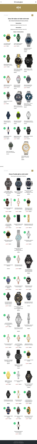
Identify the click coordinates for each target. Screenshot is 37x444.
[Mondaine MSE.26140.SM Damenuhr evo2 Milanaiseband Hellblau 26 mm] (18, 238)
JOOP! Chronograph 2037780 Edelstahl (28, 360)
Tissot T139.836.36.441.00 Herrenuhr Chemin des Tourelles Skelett (28, 385)
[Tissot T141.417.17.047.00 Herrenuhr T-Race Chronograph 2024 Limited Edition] (28, 183)
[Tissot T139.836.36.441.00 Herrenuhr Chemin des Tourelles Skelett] (28, 376)
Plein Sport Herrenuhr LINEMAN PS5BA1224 (7, 121)
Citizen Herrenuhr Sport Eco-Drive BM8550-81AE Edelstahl (28, 121)
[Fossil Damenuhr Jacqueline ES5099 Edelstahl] (28, 234)
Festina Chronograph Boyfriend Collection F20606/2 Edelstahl (17, 86)
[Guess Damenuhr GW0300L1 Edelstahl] (18, 375)
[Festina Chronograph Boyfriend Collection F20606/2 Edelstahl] (18, 79)
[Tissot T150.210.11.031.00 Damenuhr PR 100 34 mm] (18, 320)
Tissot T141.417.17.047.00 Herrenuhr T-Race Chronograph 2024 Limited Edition (28, 192)
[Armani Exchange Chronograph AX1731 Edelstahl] (8, 280)
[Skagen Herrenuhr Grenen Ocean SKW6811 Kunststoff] (8, 58)
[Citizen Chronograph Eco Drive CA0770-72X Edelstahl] (11, 145)
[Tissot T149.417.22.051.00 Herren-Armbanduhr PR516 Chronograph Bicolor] (18, 61)
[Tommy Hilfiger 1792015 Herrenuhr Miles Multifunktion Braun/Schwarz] (8, 184)
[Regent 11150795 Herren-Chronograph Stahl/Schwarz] (18, 98)
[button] (35, 2)
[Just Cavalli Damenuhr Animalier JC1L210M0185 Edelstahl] (18, 338)
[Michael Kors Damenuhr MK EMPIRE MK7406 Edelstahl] (28, 218)
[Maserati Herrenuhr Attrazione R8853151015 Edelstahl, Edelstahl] (28, 394)
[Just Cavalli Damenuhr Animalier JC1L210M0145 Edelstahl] (8, 317)
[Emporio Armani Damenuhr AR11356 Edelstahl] (18, 425)
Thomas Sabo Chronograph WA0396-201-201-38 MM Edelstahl (8, 361)
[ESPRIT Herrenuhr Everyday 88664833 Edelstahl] (8, 234)
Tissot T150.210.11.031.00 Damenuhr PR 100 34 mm (18, 328)
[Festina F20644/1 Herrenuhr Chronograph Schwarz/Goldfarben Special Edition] (18, 299)
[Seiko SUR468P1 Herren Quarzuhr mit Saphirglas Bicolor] (26, 148)
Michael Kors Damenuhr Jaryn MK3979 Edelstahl (18, 265)
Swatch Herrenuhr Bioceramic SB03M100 (8, 265)
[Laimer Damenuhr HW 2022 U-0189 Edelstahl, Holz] (28, 410)
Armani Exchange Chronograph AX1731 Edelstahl (8, 287)
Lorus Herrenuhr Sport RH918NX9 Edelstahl (7, 44)
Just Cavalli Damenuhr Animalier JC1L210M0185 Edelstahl (18, 345)
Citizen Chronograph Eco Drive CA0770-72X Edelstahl (10, 152)
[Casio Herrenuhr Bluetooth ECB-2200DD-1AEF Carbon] (28, 296)
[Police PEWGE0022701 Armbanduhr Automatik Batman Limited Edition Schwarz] (28, 261)
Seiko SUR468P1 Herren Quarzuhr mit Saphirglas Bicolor (25, 157)
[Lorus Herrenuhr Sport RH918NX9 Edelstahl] (8, 37)
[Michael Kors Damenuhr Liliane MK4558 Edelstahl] (18, 202)
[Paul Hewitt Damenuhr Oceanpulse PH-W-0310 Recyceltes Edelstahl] (8, 296)
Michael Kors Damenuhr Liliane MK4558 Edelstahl (18, 208)
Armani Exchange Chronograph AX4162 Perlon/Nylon (8, 225)
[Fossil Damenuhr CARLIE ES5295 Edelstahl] (8, 130)
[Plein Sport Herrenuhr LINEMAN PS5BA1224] (8, 115)
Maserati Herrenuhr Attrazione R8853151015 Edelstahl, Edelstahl (29, 401)
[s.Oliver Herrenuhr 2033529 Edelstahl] (8, 95)
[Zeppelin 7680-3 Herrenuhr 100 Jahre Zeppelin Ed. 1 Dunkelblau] (18, 184)
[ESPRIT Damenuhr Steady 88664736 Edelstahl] (8, 79)
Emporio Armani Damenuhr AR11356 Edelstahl (18, 432)
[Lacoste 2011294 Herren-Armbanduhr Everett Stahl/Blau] (28, 40)
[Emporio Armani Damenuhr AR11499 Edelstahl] (8, 338)
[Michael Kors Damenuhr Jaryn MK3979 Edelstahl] (18, 259)
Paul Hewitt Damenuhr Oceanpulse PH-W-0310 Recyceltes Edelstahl (8, 303)
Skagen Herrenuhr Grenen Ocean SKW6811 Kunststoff (8, 65)
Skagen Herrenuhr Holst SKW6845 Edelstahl (17, 137)
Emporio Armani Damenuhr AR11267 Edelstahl (18, 286)
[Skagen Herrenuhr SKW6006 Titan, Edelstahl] (28, 130)
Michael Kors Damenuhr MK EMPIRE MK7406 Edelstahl (28, 225)
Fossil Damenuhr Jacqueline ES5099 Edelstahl (28, 241)
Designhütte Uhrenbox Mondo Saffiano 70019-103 (18, 225)
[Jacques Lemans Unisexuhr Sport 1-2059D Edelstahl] (18, 37)
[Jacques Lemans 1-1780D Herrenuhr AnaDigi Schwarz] (28, 61)
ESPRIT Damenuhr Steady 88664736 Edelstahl (8, 85)
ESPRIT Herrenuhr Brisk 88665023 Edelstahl (28, 286)
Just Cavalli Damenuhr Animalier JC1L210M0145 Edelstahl (8, 324)
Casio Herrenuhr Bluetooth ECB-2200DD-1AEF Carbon (29, 302)
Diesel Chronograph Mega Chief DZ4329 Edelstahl (28, 85)
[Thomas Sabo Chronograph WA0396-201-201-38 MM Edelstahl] (8, 354)
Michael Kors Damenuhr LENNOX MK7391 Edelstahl (28, 344)
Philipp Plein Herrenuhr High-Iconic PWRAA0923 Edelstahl (8, 400)
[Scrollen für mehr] (18, 9)
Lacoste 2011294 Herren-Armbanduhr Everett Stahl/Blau (28, 49)
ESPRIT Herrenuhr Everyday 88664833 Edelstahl (8, 241)
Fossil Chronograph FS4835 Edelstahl (8, 417)
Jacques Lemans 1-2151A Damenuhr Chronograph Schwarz (18, 365)
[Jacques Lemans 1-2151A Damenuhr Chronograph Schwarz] (18, 357)
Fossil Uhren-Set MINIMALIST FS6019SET (8, 208)
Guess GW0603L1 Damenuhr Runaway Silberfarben (28, 325)
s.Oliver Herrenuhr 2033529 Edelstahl (8, 102)
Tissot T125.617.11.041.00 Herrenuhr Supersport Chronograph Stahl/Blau (28, 104)
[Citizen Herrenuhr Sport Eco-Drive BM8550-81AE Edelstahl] (28, 115)
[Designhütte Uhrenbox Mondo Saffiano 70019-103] (18, 218)
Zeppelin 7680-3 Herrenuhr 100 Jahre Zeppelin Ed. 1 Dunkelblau (18, 192)
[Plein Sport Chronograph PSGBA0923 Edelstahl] (18, 115)
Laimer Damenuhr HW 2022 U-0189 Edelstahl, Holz (28, 417)
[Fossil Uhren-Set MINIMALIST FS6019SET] (8, 202)
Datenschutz (20, 441)
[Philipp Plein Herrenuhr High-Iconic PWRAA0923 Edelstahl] (8, 394)
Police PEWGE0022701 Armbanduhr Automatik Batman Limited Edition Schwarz (28, 271)
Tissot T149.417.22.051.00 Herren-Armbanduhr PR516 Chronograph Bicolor (18, 70)
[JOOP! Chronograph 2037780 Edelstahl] (28, 354)
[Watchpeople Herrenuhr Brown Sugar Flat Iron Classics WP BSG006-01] (28, 202)
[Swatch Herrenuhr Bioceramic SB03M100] (8, 259)
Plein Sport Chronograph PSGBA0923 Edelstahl (17, 121)
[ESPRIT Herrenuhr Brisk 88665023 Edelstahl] (28, 280)
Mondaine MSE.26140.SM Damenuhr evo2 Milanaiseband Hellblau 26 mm (18, 250)
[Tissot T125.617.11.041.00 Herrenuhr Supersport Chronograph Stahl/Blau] (28, 97)
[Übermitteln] (32, 15)
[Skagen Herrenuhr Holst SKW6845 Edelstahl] (18, 130)
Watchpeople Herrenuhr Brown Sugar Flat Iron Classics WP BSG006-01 (28, 209)
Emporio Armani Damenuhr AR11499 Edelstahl (8, 344)
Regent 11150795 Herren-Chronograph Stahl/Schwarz (18, 106)
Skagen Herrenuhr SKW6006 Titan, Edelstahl (28, 137)
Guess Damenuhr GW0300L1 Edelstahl (18, 381)
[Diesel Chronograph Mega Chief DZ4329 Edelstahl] (28, 79)
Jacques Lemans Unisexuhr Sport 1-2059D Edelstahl (18, 44)
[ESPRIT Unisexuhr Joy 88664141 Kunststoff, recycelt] (8, 375)
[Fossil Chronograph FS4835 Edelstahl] (8, 410)
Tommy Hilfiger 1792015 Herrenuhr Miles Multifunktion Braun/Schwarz (8, 192)
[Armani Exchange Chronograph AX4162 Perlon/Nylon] (8, 218)
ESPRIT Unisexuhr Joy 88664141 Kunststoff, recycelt (8, 381)
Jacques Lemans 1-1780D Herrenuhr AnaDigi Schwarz (28, 69)
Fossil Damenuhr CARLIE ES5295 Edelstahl (7, 137)
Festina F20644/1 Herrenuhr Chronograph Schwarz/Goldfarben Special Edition (18, 308)
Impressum (16, 441)
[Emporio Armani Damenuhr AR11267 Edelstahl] (18, 280)
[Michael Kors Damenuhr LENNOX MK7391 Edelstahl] (28, 338)
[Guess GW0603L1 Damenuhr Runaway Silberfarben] (28, 318)
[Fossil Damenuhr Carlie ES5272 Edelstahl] (18, 394)
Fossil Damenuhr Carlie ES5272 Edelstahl (18, 400)
